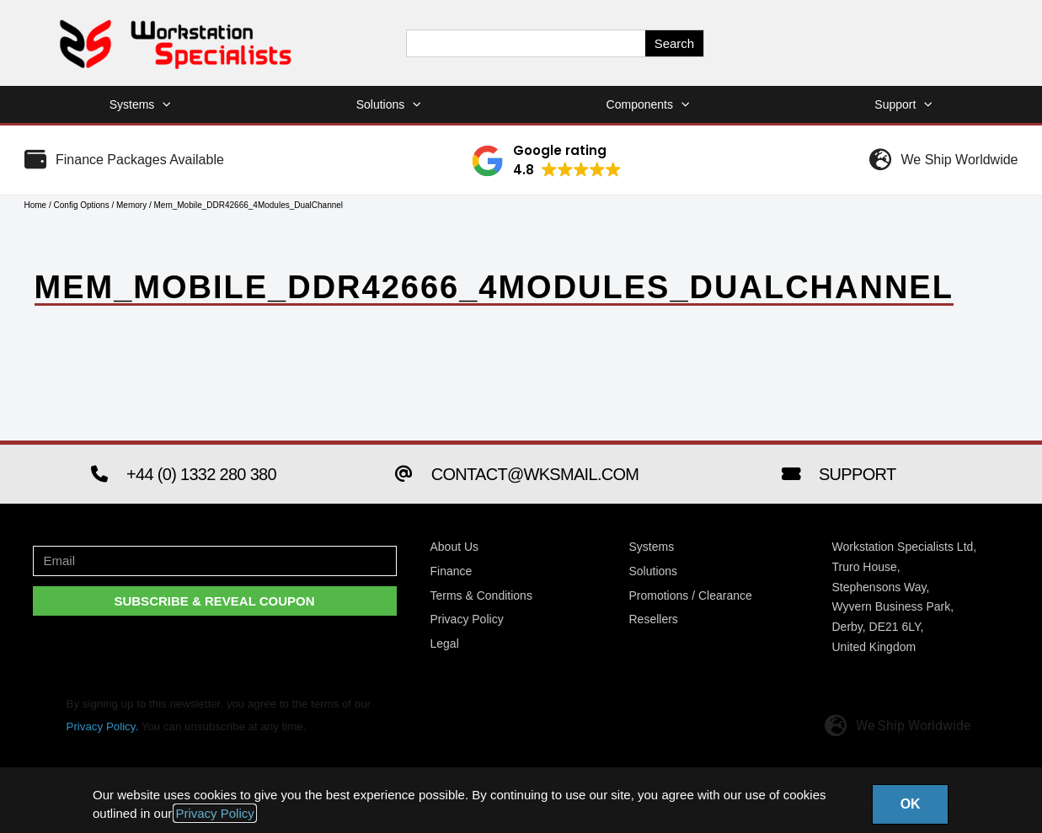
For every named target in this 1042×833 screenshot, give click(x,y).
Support (903, 104)
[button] (546, 161)
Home (35, 205)
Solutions (389, 104)
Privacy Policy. (103, 726)
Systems (141, 104)
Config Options (82, 205)
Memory (131, 205)
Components (648, 104)
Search (675, 43)
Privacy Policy (214, 813)
